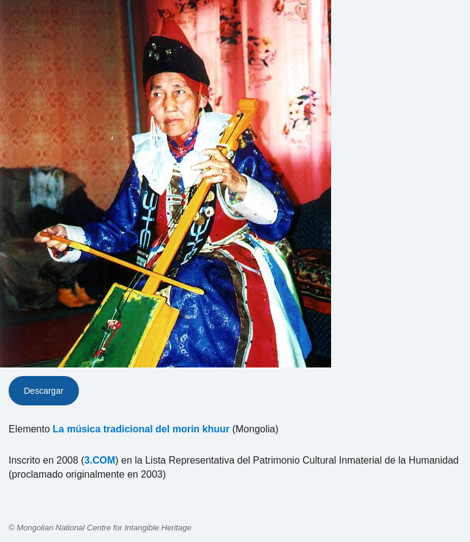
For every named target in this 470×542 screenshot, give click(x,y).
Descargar (44, 391)
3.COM (100, 460)
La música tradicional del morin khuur (141, 429)
